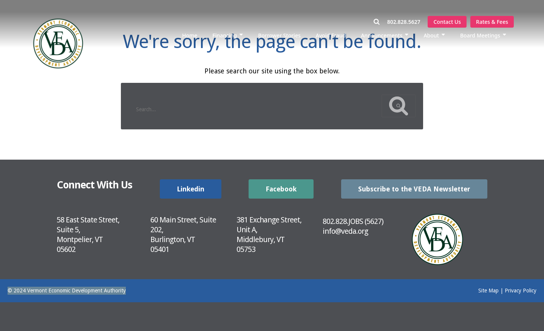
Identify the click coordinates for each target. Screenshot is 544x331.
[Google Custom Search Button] (399, 106)
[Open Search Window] (380, 21)
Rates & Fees (492, 21)
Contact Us (447, 21)
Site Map (488, 290)
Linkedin (190, 189)
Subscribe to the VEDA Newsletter (414, 189)
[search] (255, 106)
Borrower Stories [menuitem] (279, 35)
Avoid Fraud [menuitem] (331, 35)
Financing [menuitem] (224, 35)
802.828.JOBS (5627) (353, 221)
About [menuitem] (431, 35)
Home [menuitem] (189, 35)
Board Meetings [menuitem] (480, 35)
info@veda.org (345, 231)
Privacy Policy (520, 290)
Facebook (281, 189)
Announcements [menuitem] (381, 35)
